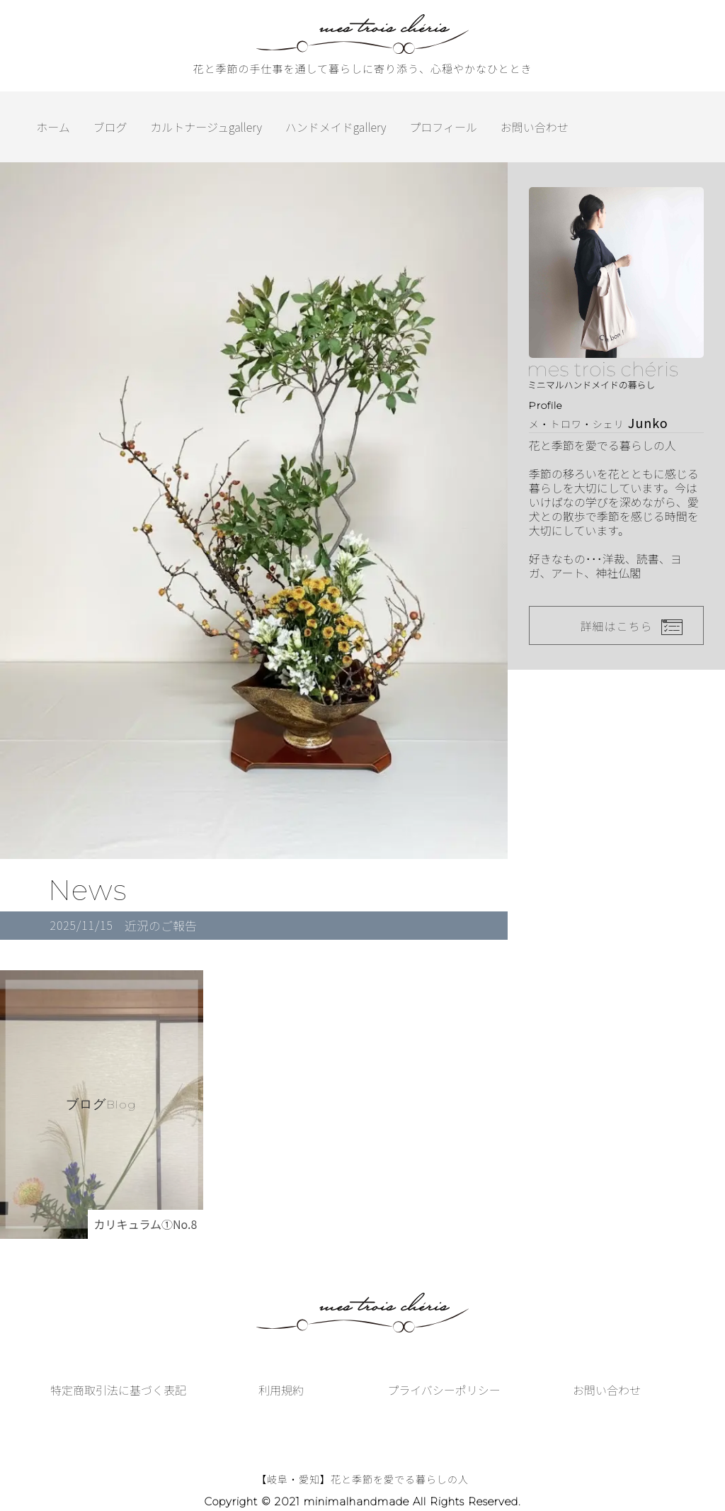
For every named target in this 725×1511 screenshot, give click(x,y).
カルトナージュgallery (206, 126)
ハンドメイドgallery (336, 126)
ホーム (53, 126)
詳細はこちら (616, 625)
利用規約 (281, 1389)
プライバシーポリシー (444, 1389)
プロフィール (443, 126)
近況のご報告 (161, 925)
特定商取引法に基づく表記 (118, 1389)
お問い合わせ (535, 126)
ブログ (110, 126)
